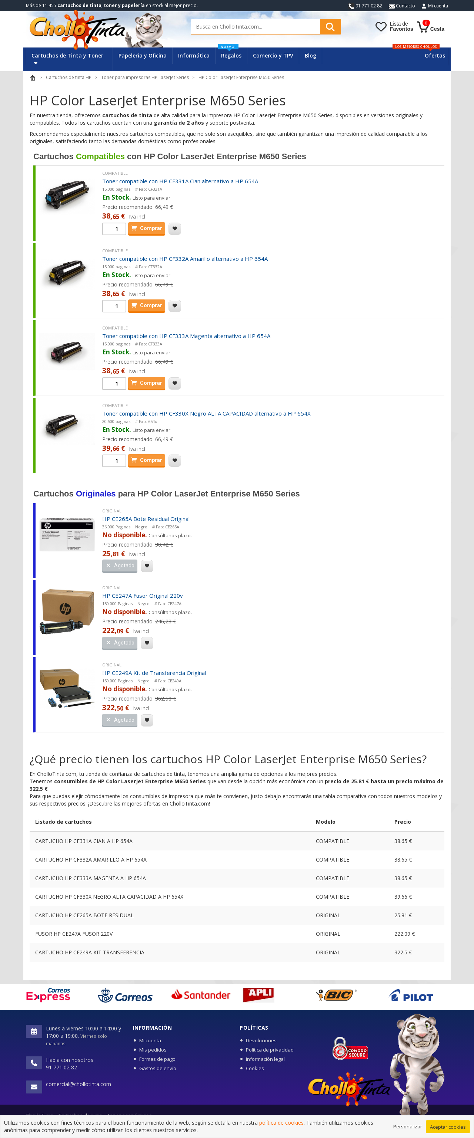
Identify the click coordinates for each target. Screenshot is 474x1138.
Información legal (265, 1059)
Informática (194, 55)
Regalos (229, 53)
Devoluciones (261, 1040)
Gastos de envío (157, 1068)
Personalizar (407, 1127)
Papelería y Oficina (142, 55)
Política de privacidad (270, 1049)
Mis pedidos (153, 1049)
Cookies (255, 1068)
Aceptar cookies (448, 1127)
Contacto (402, 6)
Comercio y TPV (273, 55)
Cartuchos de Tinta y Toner (67, 59)
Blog (310, 55)
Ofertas (435, 55)
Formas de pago (157, 1059)
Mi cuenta (438, 6)
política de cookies (281, 1123)
